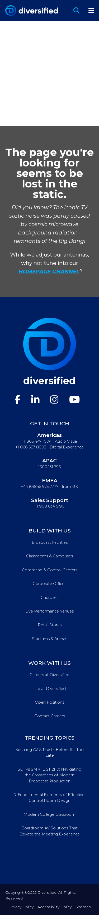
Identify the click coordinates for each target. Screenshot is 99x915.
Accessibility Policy (54, 906)
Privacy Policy (21, 906)
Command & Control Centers (49, 570)
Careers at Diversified (49, 674)
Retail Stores (50, 625)
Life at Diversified (49, 688)
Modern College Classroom (49, 814)
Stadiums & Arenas (49, 638)
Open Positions (49, 702)
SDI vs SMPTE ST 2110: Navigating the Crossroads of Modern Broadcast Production (49, 775)
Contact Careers (49, 716)
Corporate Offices (49, 583)
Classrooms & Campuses (49, 556)
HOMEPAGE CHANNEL (48, 271)
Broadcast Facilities (50, 542)
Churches (49, 597)
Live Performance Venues (49, 611)
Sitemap (83, 906)
